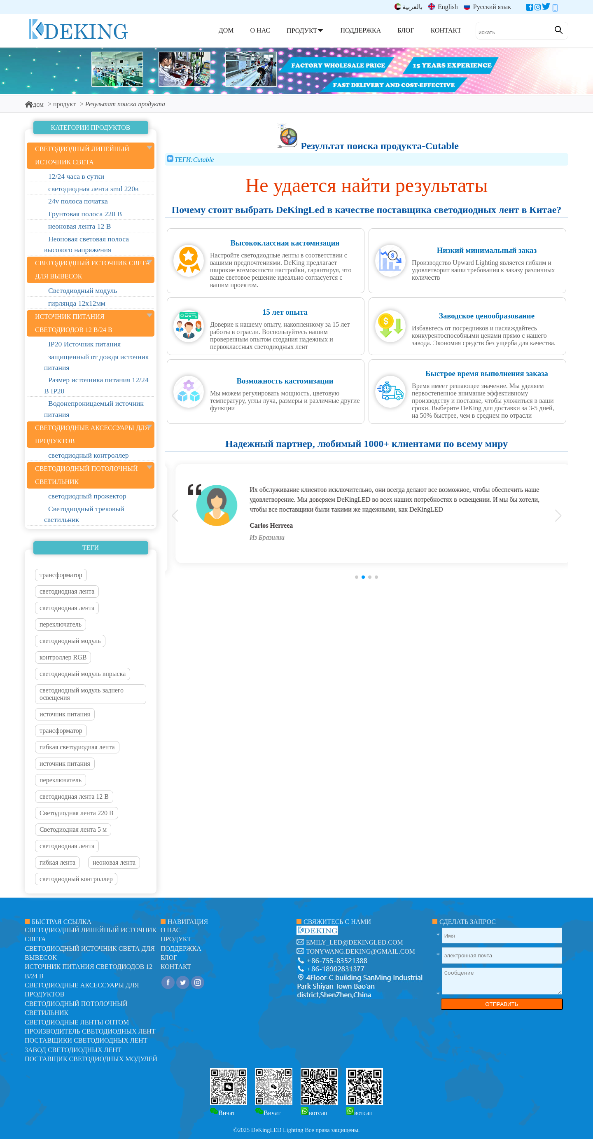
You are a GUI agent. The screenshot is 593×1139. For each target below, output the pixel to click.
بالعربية (409, 6)
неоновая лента (114, 862)
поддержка (181, 948)
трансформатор (61, 574)
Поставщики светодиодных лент (86, 1040)
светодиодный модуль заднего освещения (82, 694)
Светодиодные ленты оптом (77, 1022)
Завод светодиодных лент (73, 1049)
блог (169, 957)
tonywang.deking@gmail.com (360, 951)
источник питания (65, 714)
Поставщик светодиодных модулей (91, 1058)
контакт (176, 966)
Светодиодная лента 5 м (73, 829)
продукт (64, 104)
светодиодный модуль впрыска (83, 673)
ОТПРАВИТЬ (501, 1004)
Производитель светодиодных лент (90, 1031)
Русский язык (487, 6)
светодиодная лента (67, 591)
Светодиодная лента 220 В (77, 812)
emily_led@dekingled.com (354, 942)
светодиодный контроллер (76, 878)
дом (34, 104)
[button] (356, 577)
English (443, 6)
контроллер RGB (63, 657)
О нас (171, 929)
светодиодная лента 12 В (74, 796)
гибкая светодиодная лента (77, 747)
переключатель (61, 624)
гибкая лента (57, 862)
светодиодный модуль (70, 640)
